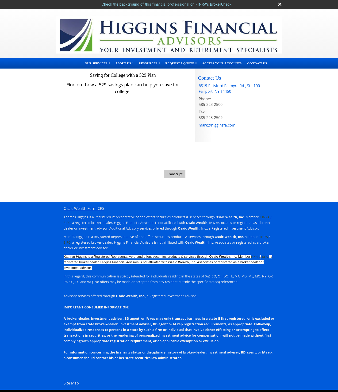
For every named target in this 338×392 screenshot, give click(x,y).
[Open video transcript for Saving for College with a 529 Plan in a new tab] (174, 174)
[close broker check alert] (280, 4)
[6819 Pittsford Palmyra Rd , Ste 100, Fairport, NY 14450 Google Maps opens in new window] (229, 88)
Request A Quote (179, 63)
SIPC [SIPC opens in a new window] (67, 222)
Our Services (96, 63)
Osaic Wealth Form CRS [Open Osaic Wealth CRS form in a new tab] (84, 208)
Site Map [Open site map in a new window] (71, 383)
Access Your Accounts (222, 63)
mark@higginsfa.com (217, 125)
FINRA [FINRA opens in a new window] (264, 217)
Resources (148, 63)
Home (75, 63)
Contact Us (257, 63)
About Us (123, 63)
